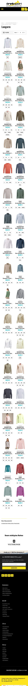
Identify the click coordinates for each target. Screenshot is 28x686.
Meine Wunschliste (6, 586)
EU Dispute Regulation (7, 630)
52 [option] (21, 302)
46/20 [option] (22, 452)
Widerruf (4, 632)
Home (2, 17)
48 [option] (16, 302)
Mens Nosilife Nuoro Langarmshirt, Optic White (8, 248)
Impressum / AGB (6, 602)
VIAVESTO (20, 296)
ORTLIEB (4, 646)
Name (15, 27)
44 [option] (18, 77)
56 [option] (20, 304)
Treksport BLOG (5, 611)
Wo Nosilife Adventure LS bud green (20, 423)
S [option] (3, 124)
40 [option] (11, 74)
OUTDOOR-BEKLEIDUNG (11, 17)
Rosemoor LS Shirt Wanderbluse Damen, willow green (8, 298)
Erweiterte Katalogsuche (7, 628)
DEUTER (4, 644)
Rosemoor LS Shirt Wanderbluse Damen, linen (8, 273)
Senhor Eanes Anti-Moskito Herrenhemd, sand (8, 323)
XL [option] (11, 124)
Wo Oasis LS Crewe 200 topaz (8, 473)
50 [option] (18, 302)
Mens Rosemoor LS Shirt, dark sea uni (20, 248)
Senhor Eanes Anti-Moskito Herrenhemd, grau (20, 298)
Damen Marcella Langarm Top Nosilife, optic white (8, 47)
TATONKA (4, 649)
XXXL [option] (9, 127)
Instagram (4, 607)
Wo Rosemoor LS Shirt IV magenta (20, 496)
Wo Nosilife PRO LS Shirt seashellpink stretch (20, 448)
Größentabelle (5, 626)
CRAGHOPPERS (7, 46)
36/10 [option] (18, 452)
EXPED (4, 647)
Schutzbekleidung (7, 67)
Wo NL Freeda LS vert (8, 373)
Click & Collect (5, 625)
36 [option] (6, 74)
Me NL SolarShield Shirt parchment (8, 198)
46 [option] (21, 77)
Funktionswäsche (8, 470)
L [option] (8, 124)
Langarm (7, 45)
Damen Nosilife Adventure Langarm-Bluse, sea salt (20, 47)
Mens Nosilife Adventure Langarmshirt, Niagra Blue (20, 223)
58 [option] (11, 327)
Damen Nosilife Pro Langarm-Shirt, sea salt (8, 95)
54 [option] (24, 302)
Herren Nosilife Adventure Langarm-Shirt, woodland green (20, 120)
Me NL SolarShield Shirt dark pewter (20, 173)
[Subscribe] (14, 562)
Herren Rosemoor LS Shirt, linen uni (8, 148)
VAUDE (7, 146)
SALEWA (4, 651)
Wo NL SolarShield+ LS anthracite (8, 398)
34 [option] (3, 74)
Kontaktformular (6, 598)
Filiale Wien (5, 600)
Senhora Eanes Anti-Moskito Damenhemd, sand (20, 323)
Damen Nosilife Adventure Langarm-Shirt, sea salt (8, 70)
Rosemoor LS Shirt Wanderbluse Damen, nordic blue (20, 273)
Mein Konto (5, 582)
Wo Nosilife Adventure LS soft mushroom (8, 448)
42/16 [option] (20, 52)
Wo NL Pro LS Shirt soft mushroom (20, 373)
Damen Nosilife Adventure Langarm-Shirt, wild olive (20, 70)
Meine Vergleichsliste (7, 588)
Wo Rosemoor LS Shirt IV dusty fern (8, 496)
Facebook (4, 605)
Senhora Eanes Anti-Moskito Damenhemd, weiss (8, 348)
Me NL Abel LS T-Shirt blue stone (20, 148)
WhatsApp (4, 609)
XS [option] (6, 477)
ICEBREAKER (8, 472)
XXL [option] (20, 99)
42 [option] (7, 52)
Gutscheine (4, 623)
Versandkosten (5, 621)
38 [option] (8, 74)
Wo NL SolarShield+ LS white (20, 398)
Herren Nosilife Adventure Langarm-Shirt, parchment (8, 120)
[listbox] (7, 52)
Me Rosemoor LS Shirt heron (8, 223)
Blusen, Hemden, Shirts (6, 19)
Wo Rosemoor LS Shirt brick (20, 473)
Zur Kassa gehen (6, 589)
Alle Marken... (5, 655)
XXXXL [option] (7, 129)
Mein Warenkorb (6, 584)
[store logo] (14, 3)
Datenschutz (5, 633)
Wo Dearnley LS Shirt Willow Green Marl (20, 348)
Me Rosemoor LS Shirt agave (20, 198)
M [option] (6, 124)
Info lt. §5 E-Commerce (7, 603)
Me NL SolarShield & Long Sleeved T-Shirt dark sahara (8, 173)
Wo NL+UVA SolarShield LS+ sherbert (8, 423)
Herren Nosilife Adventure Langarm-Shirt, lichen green (20, 95)
